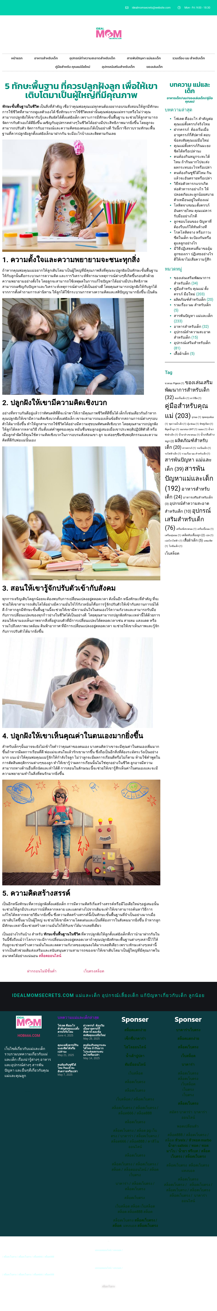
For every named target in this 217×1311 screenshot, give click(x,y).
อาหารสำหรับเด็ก (46, 58)
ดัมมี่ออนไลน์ (135, 1064)
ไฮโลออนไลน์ (135, 1047)
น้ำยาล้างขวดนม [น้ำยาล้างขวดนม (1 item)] (189, 434)
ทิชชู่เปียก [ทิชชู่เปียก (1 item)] (206, 423)
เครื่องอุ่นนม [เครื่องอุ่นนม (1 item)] (173, 535)
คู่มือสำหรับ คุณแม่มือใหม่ (72, 66)
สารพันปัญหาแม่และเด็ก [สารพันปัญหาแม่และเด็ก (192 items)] (189, 478)
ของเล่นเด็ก (154, 66)
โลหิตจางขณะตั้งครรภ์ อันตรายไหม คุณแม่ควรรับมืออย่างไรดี (193, 210)
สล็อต (135, 1206)
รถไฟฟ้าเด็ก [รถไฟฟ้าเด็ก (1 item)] (173, 453)
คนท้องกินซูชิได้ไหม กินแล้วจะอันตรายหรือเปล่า (68, 1068)
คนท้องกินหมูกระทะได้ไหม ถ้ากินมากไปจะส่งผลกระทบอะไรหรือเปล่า (193, 162)
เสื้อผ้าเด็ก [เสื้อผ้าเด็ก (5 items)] (193, 540)
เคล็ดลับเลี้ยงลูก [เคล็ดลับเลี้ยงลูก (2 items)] (193, 535)
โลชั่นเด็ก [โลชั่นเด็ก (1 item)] (175, 546)
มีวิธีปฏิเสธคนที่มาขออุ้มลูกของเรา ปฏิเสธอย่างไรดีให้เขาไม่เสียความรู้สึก (193, 254)
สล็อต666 (125, 1113)
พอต (194, 1145)
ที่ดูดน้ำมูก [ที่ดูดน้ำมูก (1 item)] (172, 429)
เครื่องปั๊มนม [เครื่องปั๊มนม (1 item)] (205, 529)
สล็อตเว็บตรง (144, 1099)
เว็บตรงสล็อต (94, 971)
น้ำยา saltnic (178, 1145)
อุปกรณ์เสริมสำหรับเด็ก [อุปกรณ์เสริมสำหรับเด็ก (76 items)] (188, 519)
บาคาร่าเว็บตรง (188, 1030)
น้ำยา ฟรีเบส (188, 1151)
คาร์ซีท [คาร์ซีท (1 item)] (195, 398)
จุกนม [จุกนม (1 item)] (196, 417)
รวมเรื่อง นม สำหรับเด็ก (188, 58)
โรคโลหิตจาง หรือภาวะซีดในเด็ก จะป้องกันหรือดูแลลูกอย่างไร (192, 237)
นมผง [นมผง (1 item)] (202, 429)
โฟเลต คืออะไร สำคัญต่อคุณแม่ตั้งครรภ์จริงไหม (68, 1029)
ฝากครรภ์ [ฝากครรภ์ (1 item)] (189, 448)
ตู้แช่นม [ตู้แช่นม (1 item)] (193, 423)
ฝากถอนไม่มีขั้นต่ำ (41, 971)
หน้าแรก (16, 58)
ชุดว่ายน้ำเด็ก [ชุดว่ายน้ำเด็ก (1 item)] (177, 423)
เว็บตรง (188, 1095)
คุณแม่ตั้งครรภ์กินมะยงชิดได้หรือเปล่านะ (68, 1048)
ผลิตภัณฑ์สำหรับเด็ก (190, 299)
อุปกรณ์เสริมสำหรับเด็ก (118, 66)
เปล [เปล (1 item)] (209, 535)
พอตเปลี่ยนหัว (188, 1126)
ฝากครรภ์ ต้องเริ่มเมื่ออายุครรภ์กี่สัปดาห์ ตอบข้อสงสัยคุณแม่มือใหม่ (192, 134)
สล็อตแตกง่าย (135, 1030)
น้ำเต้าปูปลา (135, 1056)
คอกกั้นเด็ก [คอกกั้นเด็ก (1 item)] (182, 398)
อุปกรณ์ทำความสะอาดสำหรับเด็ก (92, 58)
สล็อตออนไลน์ (50, 956)
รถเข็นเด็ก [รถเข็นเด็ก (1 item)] (204, 448)
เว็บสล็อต (172, 553)
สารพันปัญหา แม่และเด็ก (144, 58)
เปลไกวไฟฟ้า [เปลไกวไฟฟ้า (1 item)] (173, 540)
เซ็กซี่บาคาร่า (135, 1038)
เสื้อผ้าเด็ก (181, 353)
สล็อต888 (144, 1113)
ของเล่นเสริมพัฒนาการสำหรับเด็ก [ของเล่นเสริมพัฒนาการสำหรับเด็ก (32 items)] (189, 390)
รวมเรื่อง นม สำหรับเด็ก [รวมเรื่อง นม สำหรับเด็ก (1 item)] (196, 453)
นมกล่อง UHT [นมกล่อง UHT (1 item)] (188, 429)
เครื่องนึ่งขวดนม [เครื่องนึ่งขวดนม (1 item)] (186, 529)
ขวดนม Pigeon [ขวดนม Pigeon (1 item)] (174, 383)
